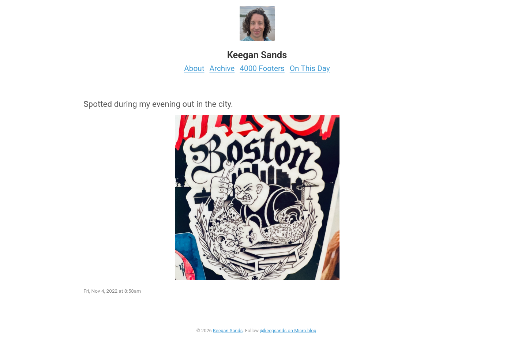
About (194, 68)
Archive (222, 68)
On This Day (310, 68)
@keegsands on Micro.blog (288, 330)
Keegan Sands (228, 330)
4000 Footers (262, 68)
